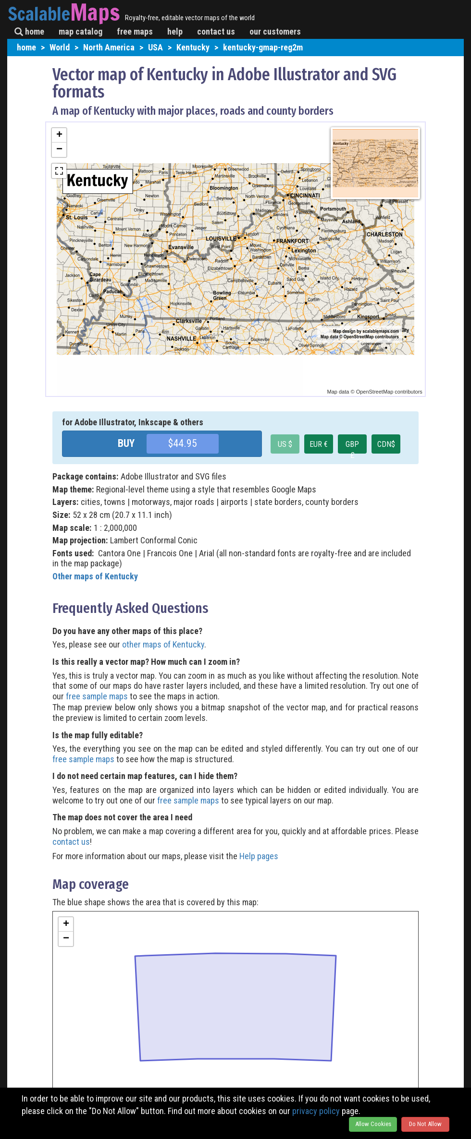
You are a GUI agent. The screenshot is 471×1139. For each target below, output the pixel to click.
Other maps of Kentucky (95, 576)
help (175, 31)
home (29, 31)
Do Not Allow (425, 1123)
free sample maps (97, 696)
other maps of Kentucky (163, 644)
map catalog (80, 31)
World (60, 47)
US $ (285, 444)
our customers (275, 31)
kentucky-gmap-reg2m (263, 47)
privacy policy (316, 1111)
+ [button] (59, 135)
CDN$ (386, 444)
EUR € (319, 444)
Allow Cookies (373, 1123)
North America (109, 47)
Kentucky (193, 47)
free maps (135, 31)
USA (155, 47)
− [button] (59, 150)
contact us (216, 31)
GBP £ (352, 447)
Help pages (258, 856)
